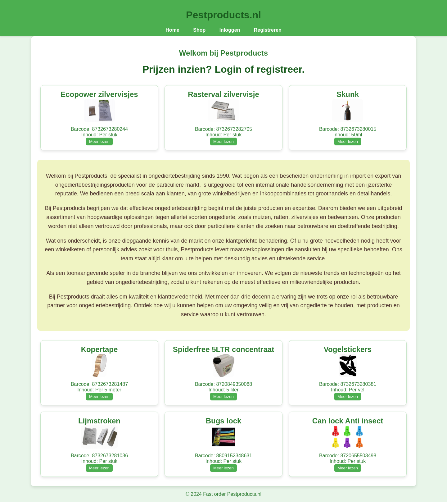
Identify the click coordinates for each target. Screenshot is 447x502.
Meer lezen (99, 141)
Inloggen (229, 30)
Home (172, 30)
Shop (199, 30)
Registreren (268, 30)
